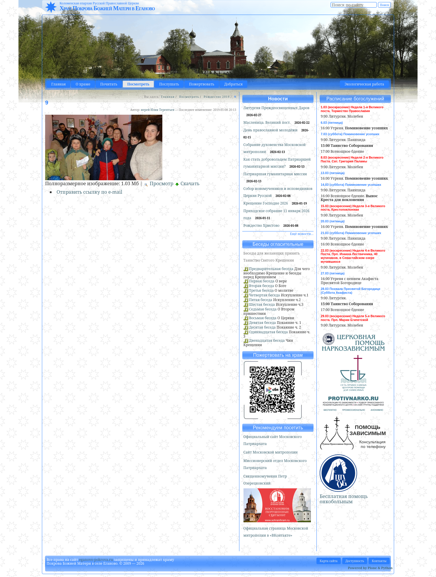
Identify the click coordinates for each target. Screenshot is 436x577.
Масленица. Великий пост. (267, 122)
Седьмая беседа (263, 309)
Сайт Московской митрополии (270, 452)
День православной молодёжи (271, 130)
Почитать (108, 84)
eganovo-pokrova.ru (96, 559)
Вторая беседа (261, 285)
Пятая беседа (260, 299)
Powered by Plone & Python (370, 568)
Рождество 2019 (217, 97)
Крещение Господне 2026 (266, 203)
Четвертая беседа (264, 295)
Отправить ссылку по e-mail (89, 192)
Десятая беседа (262, 327)
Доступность (354, 561)
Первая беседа (262, 281)
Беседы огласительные (278, 244)
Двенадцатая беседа (267, 340)
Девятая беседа (262, 322)
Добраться (233, 84)
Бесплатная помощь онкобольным (344, 499)
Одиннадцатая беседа (268, 331)
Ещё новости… (302, 233)
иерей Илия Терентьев (157, 110)
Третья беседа (261, 290)
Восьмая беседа (263, 317)
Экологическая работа (364, 84)
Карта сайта (329, 561)
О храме (83, 84)
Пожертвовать (201, 84)
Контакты (379, 561)
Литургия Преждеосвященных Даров (276, 107)
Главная (58, 84)
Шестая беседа (262, 304)
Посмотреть (138, 84)
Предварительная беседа (271, 268)
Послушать (169, 84)
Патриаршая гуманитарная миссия (275, 173)
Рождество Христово (261, 225)
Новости (278, 98)
